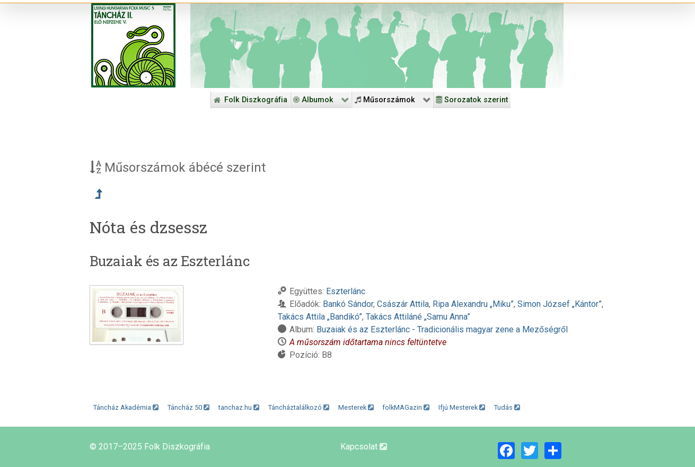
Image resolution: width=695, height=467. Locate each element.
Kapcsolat (363, 447)
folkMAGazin (405, 407)
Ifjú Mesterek (461, 407)
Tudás (507, 407)
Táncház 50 (188, 407)
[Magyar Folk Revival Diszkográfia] (133, 45)
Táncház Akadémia (126, 407)
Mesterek (356, 407)
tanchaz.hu (238, 407)
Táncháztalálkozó (298, 407)
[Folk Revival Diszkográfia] (377, 45)
